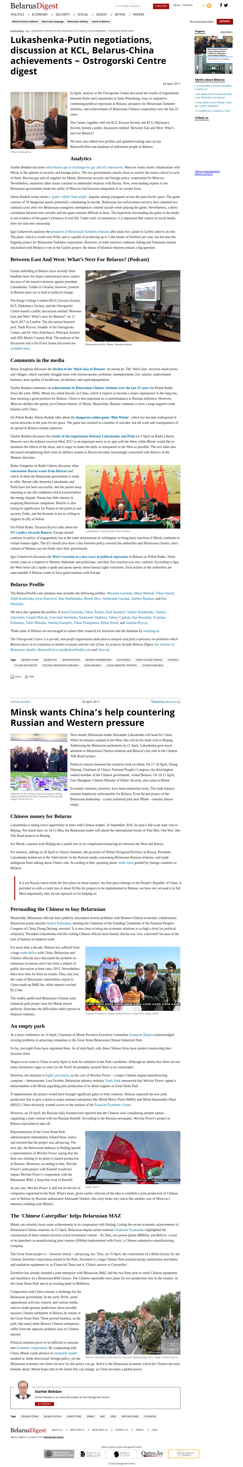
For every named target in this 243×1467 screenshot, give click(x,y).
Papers (200, 32)
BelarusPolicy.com (51, 650)
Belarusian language (53, 22)
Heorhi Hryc (92, 598)
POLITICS (17, 15)
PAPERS (138, 15)
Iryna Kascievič (46, 598)
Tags (13, 660)
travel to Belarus (101, 22)
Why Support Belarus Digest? (202, 22)
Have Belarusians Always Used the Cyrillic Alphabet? (213, 104)
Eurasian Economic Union (113, 1105)
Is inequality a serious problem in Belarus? (213, 87)
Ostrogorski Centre (54, 1437)
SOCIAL (83, 15)
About (176, 5)
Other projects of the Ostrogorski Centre (121, 1447)
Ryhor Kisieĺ (109, 623)
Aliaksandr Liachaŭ (116, 598)
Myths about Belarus (210, 80)
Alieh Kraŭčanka (22, 598)
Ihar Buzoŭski (141, 617)
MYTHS (120, 15)
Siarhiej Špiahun (142, 598)
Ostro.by (103, 650)
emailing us (151, 631)
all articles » (44, 1404)
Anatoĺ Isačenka (72, 612)
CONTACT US (121, 1430)
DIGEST (101, 15)
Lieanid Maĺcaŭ (36, 617)
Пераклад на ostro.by (165, 702)
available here (19, 348)
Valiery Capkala (119, 617)
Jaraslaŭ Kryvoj (136, 623)
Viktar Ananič (164, 593)
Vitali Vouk (113, 1081)
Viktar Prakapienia (86, 623)
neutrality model (65, 1353)
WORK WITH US (99, 1430)
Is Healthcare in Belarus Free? (213, 111)
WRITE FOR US (77, 1430)
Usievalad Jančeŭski (63, 617)
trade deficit (28, 953)
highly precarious (57, 1075)
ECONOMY (40, 15)
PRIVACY (140, 1430)
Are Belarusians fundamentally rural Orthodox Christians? (213, 96)
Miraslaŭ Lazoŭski (119, 593)
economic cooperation (32, 1348)
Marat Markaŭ (144, 593)
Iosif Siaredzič (115, 612)
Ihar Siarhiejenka (70, 598)
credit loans (125, 863)
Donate (224, 21)
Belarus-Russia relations (25, 22)
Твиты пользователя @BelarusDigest (207, 173)
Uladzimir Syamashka (129, 1230)
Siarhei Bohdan (20, 702)
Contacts (187, 5)
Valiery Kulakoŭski (140, 612)
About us (57, 1430)
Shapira (148, 1035)
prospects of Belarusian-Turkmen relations (80, 232)
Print (18, 677)
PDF (31, 677)
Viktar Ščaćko (94, 612)
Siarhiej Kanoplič (60, 623)
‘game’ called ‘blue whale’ (69, 197)
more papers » (227, 32)
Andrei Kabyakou (59, 923)
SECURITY (63, 15)
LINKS (154, 1430)
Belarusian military (78, 22)
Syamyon (135, 1035)
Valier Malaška (36, 623)
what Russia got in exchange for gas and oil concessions (84, 167)
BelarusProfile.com (77, 650)
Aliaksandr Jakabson (92, 617)
